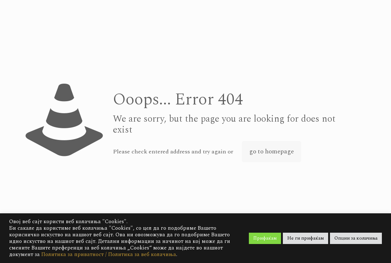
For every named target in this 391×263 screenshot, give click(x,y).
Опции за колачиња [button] (355, 238)
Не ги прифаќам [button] (305, 238)
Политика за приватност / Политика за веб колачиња (108, 254)
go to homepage (271, 151)
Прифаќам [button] (265, 238)
